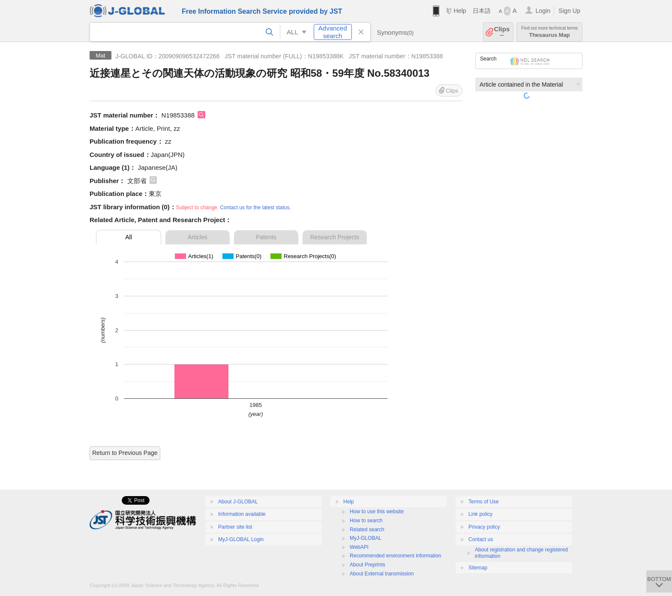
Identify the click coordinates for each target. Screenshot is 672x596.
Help (459, 10)
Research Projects (334, 237)
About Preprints (367, 565)
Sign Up (569, 10)
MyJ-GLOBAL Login (241, 539)
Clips (502, 32)
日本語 (482, 10)
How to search (366, 521)
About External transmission (382, 574)
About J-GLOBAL (238, 502)
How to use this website (377, 512)
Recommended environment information (395, 556)
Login (542, 10)
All (128, 237)
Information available (242, 514)
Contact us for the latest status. (255, 208)
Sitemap (477, 568)
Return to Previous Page (125, 452)
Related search (367, 530)
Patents (266, 237)
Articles (197, 237)
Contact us (480, 539)
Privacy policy (484, 527)
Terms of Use (483, 502)
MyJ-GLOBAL (365, 538)
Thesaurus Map (549, 32)
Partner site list (235, 527)
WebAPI (359, 547)
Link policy (480, 514)
